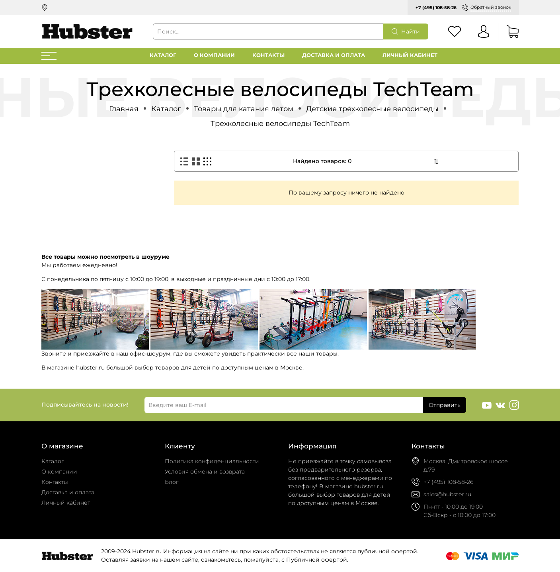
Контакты (268, 55)
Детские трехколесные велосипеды (372, 108)
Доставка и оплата (333, 55)
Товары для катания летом (243, 108)
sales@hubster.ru (447, 494)
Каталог (163, 55)
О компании (214, 55)
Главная (124, 108)
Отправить (444, 405)
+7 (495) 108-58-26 (436, 7)
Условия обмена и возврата (205, 471)
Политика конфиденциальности (212, 461)
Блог (172, 482)
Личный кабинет (409, 55)
